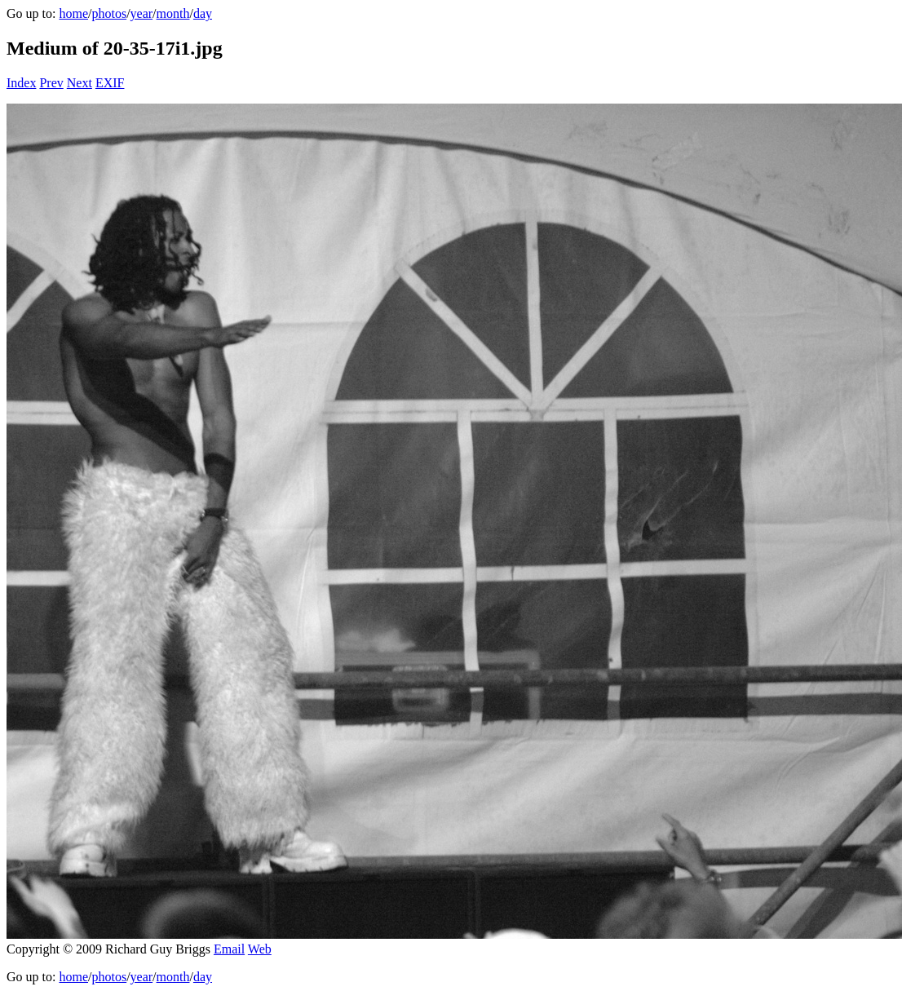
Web (260, 949)
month (173, 13)
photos (108, 13)
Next (79, 83)
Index (21, 83)
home (73, 13)
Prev (51, 83)
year (141, 13)
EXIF (110, 83)
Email (229, 949)
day (202, 13)
